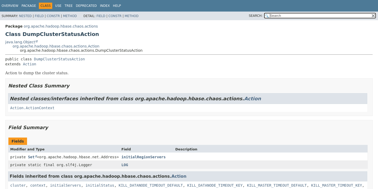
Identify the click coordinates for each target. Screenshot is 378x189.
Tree (69, 6)
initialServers (65, 185)
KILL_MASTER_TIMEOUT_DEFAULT (277, 185)
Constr (53, 16)
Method (70, 16)
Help (117, 6)
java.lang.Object (20, 42)
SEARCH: (256, 16)
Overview (10, 6)
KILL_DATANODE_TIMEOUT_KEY (215, 185)
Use (58, 6)
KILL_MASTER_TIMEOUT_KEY (336, 185)
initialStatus (100, 185)
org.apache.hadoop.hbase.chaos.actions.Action (56, 46)
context (38, 185)
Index (105, 6)
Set (31, 157)
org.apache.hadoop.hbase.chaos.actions (61, 26)
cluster (18, 185)
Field (39, 16)
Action (29, 64)
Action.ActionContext (32, 108)
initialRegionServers (144, 157)
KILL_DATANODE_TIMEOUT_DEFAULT (151, 185)
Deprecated (86, 6)
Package (29, 6)
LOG (125, 165)
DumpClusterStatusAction (59, 59)
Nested (25, 16)
